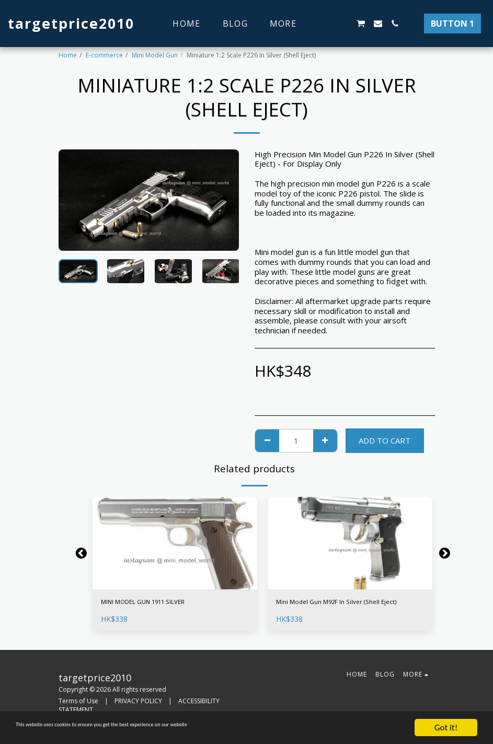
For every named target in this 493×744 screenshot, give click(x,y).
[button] (327, 23)
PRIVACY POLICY (138, 707)
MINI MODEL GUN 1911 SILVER (158, 603)
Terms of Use (78, 707)
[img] (175, 543)
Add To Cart (384, 440)
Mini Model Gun (155, 55)
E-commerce (104, 55)
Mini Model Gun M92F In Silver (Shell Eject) (340, 609)
